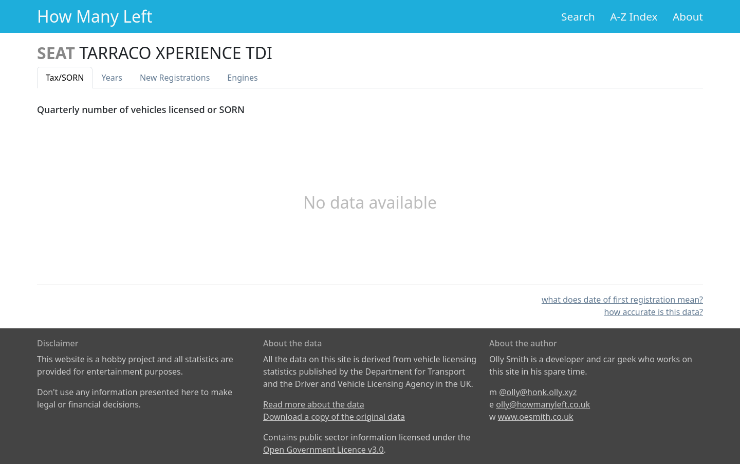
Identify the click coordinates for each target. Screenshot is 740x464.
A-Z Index (633, 16)
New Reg (175, 77)
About (688, 16)
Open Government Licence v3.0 (323, 449)
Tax (65, 77)
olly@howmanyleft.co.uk (543, 404)
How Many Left (95, 16)
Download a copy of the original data (334, 416)
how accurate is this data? (653, 312)
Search (578, 16)
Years (111, 77)
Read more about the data (313, 404)
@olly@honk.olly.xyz (538, 392)
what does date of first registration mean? (622, 299)
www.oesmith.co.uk (536, 416)
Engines (242, 77)
